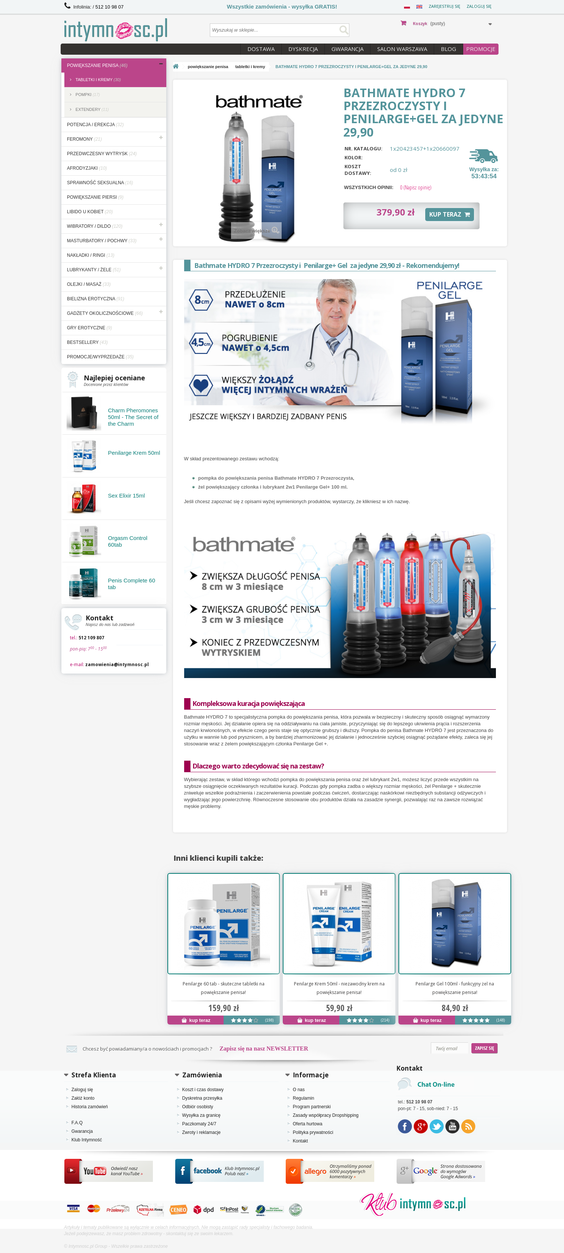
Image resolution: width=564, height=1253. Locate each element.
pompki (87, 94)
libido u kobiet (90, 211)
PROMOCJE (481, 48)
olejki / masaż (88, 284)
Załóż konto (82, 1098)
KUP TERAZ (449, 214)
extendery (91, 109)
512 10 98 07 (109, 7)
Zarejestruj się (444, 6)
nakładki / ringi (90, 255)
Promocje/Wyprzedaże (100, 356)
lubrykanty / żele (94, 269)
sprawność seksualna (100, 182)
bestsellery (87, 342)
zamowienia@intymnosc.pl (117, 664)
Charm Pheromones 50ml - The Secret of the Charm (133, 417)
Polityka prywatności (313, 1132)
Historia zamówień (89, 1106)
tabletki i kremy (97, 79)
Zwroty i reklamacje (201, 1132)
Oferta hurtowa (307, 1123)
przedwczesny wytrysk (102, 153)
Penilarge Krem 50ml (134, 453)
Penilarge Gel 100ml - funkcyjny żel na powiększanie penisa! (455, 988)
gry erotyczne (89, 327)
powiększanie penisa (97, 65)
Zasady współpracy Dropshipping (326, 1115)
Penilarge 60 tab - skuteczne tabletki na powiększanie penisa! (224, 988)
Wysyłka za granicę (201, 1115)
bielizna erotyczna (95, 298)
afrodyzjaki (87, 168)
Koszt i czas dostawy (203, 1089)
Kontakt (300, 1141)
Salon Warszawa (402, 48)
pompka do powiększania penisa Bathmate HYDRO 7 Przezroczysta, (276, 478)
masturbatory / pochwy (102, 240)
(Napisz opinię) (416, 187)
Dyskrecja (303, 48)
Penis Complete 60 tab (131, 583)
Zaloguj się (479, 6)
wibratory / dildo (94, 226)
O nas (299, 1089)
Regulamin (303, 1098)
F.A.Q (77, 1122)
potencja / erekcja (95, 124)
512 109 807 (91, 638)
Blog (448, 48)
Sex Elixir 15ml (126, 495)
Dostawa (261, 48)
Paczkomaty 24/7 (199, 1123)
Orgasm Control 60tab (127, 541)
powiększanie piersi (95, 197)
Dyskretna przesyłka (202, 1098)
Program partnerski (312, 1106)
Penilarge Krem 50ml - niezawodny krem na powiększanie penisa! (339, 988)
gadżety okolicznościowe (105, 313)
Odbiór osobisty (197, 1106)
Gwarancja (347, 48)
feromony (84, 139)
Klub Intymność (86, 1139)
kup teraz (196, 1020)
